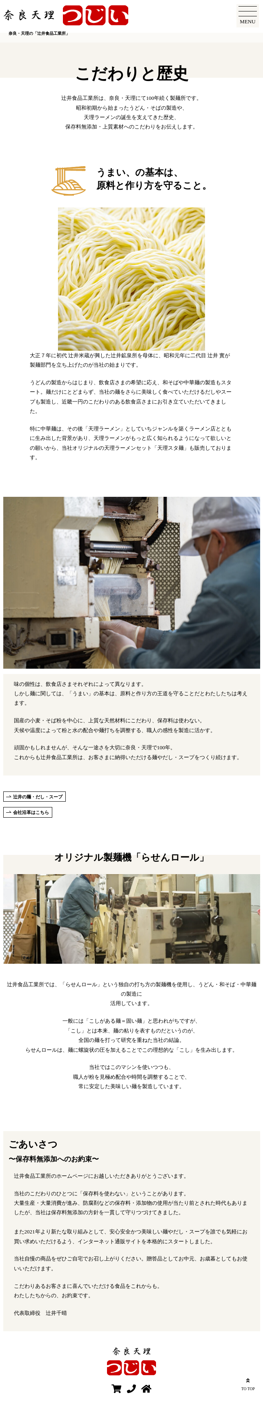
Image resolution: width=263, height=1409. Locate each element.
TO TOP (248, 1383)
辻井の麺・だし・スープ (37, 796)
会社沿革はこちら (31, 812)
